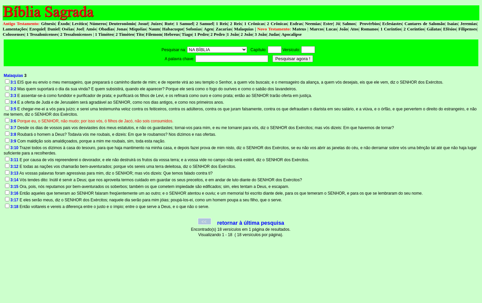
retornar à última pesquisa (250, 223)
